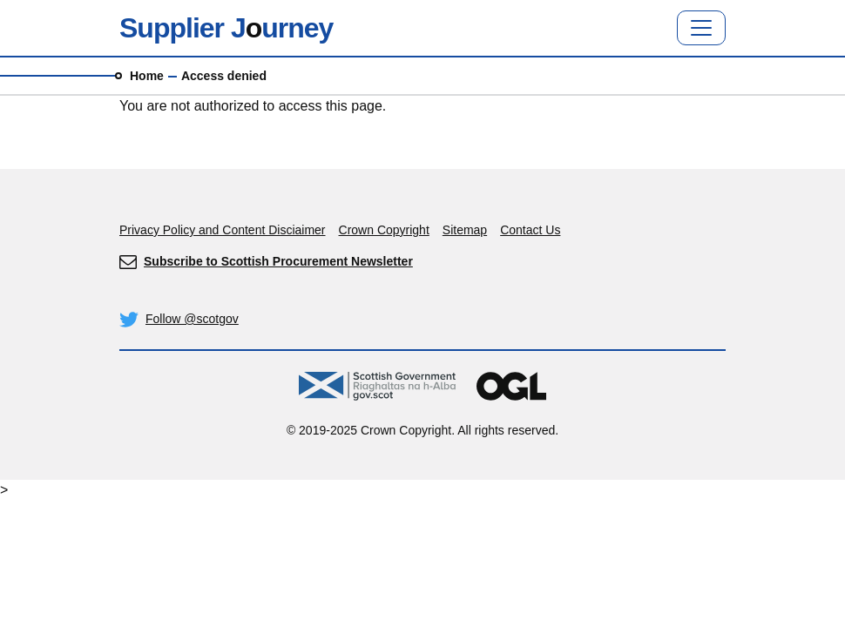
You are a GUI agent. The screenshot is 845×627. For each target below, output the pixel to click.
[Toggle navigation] (701, 27)
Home (147, 76)
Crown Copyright (384, 230)
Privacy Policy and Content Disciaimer (222, 230)
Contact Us (530, 230)
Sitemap (465, 230)
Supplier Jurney (226, 28)
